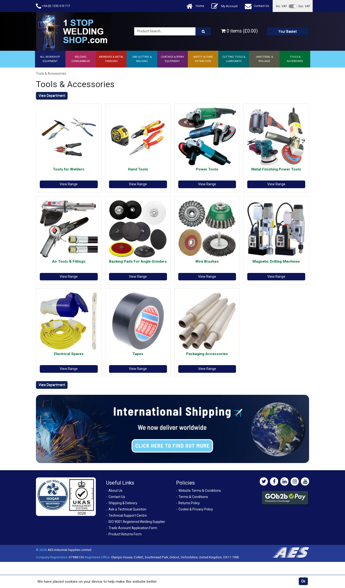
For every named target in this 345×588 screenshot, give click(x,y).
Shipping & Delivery (123, 503)
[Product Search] (203, 31)
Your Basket (287, 31)
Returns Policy (189, 503)
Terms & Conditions (193, 497)
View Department (52, 95)
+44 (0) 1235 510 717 (53, 6)
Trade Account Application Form (133, 528)
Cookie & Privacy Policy (195, 509)
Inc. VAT (281, 6)
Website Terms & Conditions (199, 490)
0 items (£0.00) (239, 31)
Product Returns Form (125, 534)
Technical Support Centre (128, 515)
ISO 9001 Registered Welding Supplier (137, 522)
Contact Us (257, 6)
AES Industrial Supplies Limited (69, 550)
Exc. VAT (304, 6)
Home (195, 6)
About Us (115, 490)
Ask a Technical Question (127, 509)
